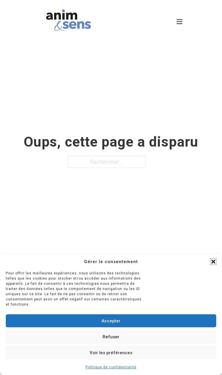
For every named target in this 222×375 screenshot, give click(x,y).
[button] (213, 262)
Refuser (111, 336)
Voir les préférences (111, 352)
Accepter (111, 321)
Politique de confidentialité (111, 367)
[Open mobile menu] (179, 21)
